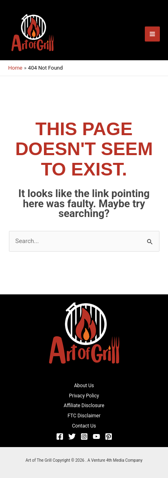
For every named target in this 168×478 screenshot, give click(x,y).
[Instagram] (84, 436)
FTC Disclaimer (84, 416)
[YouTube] (96, 436)
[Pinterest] (108, 436)
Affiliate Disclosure (84, 405)
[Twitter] (72, 436)
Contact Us (84, 426)
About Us (84, 385)
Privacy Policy (84, 396)
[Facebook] (59, 436)
